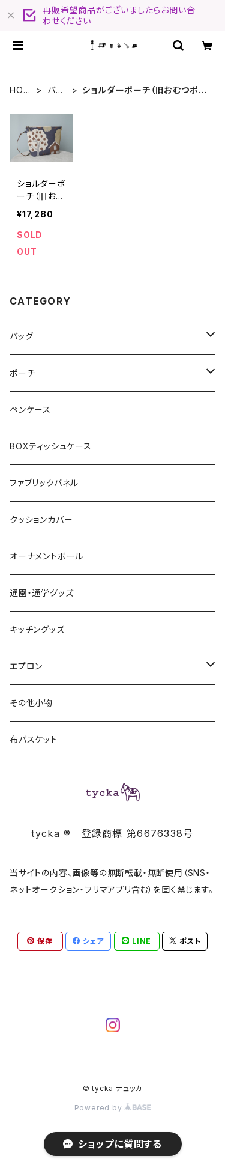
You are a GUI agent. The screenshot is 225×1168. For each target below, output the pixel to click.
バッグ (55, 90)
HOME (20, 90)
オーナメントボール (46, 556)
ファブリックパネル (44, 483)
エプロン (26, 666)
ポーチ (22, 373)
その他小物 (31, 703)
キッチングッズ (37, 629)
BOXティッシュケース (51, 446)
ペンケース (30, 409)
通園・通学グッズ (41, 593)
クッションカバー (41, 519)
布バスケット (34, 739)
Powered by (112, 1107)
